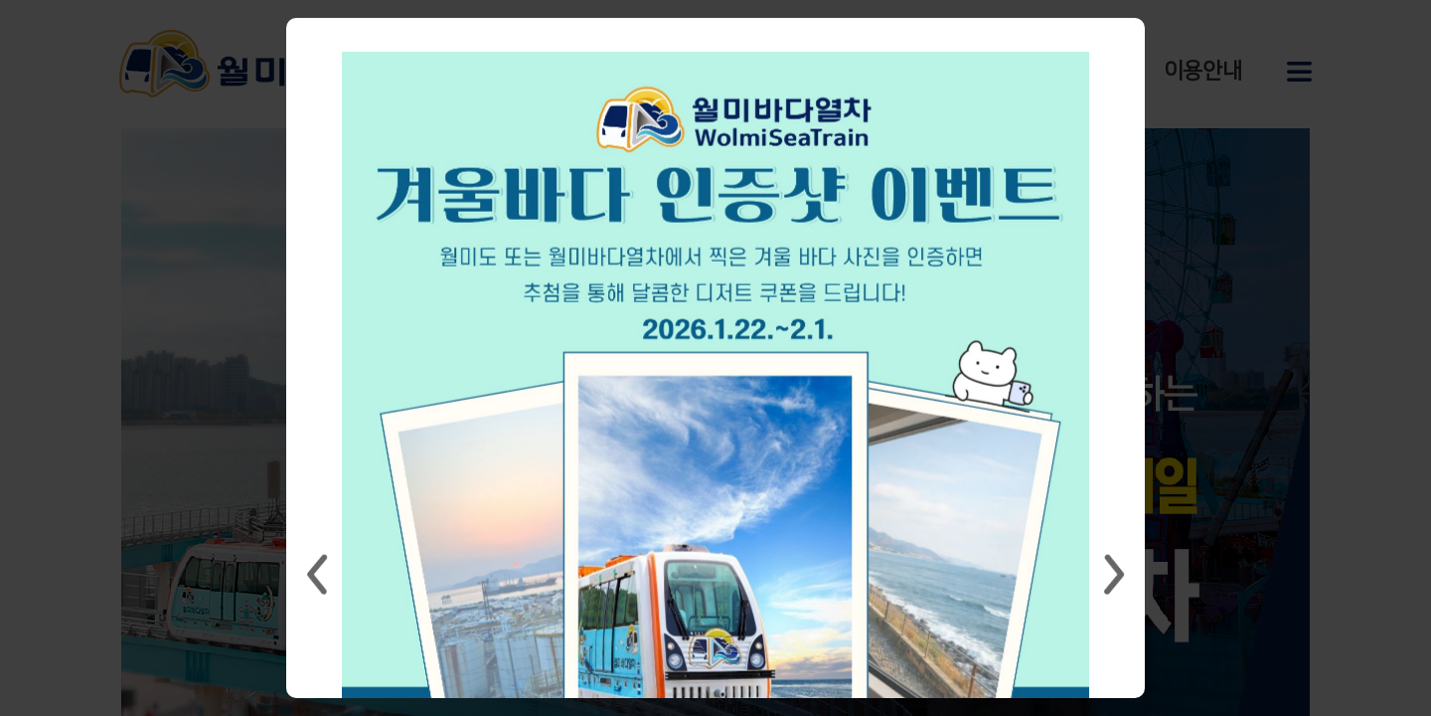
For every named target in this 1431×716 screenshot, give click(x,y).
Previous (317, 575)
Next (1114, 575)
